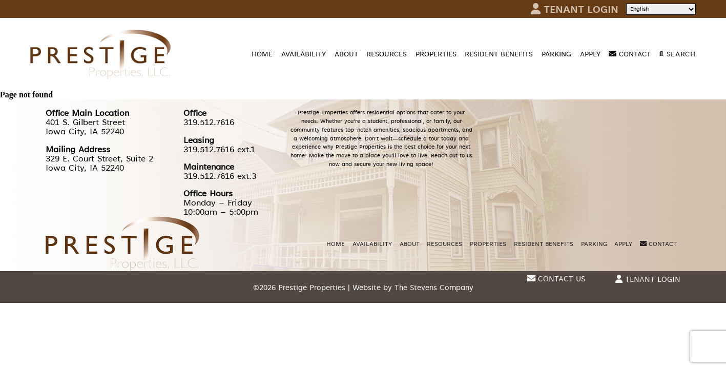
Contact (630, 54)
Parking (556, 54)
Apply (590, 54)
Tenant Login (574, 9)
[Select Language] (661, 9)
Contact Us (556, 279)
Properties (436, 54)
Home (262, 54)
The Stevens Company (434, 287)
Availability (303, 54)
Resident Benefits (499, 54)
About (346, 54)
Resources (386, 54)
